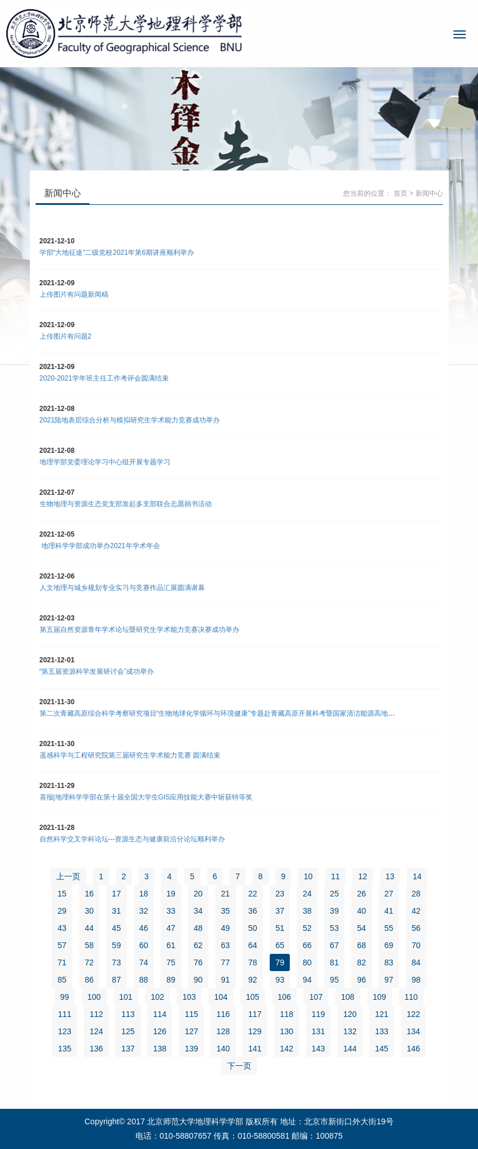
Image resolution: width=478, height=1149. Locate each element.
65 (280, 945)
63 (225, 945)
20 (198, 893)
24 (307, 893)
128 (223, 1031)
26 (361, 893)
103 (189, 997)
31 (116, 910)
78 (252, 962)
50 (252, 928)
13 (390, 876)
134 (413, 1031)
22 (252, 893)
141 (254, 1048)
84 (416, 962)
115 (191, 1014)
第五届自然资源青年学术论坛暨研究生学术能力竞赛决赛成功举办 (139, 630)
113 (127, 1014)
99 (64, 997)
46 (144, 928)
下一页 (239, 1065)
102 (157, 997)
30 (89, 910)
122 (413, 1014)
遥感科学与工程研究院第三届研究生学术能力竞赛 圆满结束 (130, 755)
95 (334, 979)
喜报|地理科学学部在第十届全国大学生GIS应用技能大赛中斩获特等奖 (146, 797)
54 (361, 928)
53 (334, 928)
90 (198, 979)
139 (191, 1048)
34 (198, 910)
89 (171, 979)
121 (381, 1014)
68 (361, 945)
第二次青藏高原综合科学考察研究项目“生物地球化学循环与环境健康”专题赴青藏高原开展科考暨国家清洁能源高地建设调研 (228, 713)
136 (96, 1048)
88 (144, 979)
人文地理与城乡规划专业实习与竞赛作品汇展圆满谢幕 (122, 588)
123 (64, 1031)
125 (127, 1031)
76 (198, 962)
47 (171, 928)
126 (159, 1031)
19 (171, 893)
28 (416, 893)
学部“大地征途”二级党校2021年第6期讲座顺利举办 (117, 253)
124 (96, 1031)
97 (389, 979)
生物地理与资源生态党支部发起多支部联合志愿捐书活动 (126, 504)
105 (252, 997)
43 (62, 928)
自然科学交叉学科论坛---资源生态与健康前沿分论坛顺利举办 (133, 839)
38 (307, 910)
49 (225, 928)
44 (89, 928)
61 (171, 945)
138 (159, 1048)
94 (307, 979)
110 (411, 997)
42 (416, 910)
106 (284, 997)
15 (62, 893)
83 (389, 962)
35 (225, 910)
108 (347, 997)
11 (335, 876)
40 (361, 910)
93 (280, 979)
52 (307, 928)
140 (223, 1048)
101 (126, 997)
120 (349, 1014)
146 (413, 1048)
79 (280, 962)
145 (381, 1048)
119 (318, 1014)
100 (93, 997)
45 (116, 928)
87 (116, 979)
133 (381, 1031)
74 (144, 962)
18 (144, 893)
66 (307, 945)
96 (361, 979)
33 (171, 910)
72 (89, 962)
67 (334, 945)
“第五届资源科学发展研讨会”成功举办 (97, 671)
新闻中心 (429, 193)
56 (416, 928)
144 (349, 1048)
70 (416, 945)
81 (334, 962)
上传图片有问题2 (66, 336)
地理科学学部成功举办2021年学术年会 (100, 546)
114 (159, 1014)
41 (389, 910)
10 (308, 876)
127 (191, 1031)
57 (62, 945)
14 (417, 876)
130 (286, 1031)
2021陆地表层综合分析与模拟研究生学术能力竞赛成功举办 (130, 420)
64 (252, 945)
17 (116, 893)
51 (280, 928)
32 (144, 910)
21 (225, 893)
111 (64, 1014)
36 (252, 910)
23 (280, 893)
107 (315, 997)
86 (89, 979)
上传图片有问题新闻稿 (74, 294)
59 (116, 945)
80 (307, 962)
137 (127, 1048)
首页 (400, 193)
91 (225, 979)
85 (62, 979)
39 (334, 910)
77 (225, 962)
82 (361, 962)
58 (89, 945)
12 (362, 876)
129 (254, 1031)
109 (379, 997)
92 (252, 979)
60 (144, 945)
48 (198, 928)
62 (198, 945)
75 (171, 962)
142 (286, 1048)
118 (286, 1014)
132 (349, 1031)
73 (116, 962)
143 (318, 1048)
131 (318, 1031)
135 (64, 1048)
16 (89, 893)
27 (389, 893)
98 (416, 979)
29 (62, 910)
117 (254, 1014)
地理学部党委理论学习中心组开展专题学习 (105, 462)
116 (223, 1014)
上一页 (68, 876)
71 (62, 962)
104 (220, 997)
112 (96, 1014)
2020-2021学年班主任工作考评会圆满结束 (104, 378)
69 (389, 945)
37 (280, 910)
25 (334, 893)
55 (389, 928)
